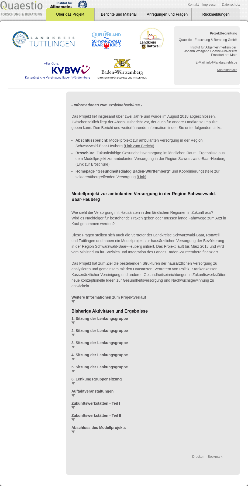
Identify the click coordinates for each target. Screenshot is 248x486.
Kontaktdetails (227, 70)
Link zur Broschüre (92, 164)
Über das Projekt (70, 14)
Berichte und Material (118, 14)
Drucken (198, 457)
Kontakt (193, 4)
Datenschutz (231, 4)
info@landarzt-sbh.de (221, 62)
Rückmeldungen (215, 14)
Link (141, 177)
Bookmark (215, 457)
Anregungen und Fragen (167, 14)
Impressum (210, 4)
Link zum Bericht (139, 146)
